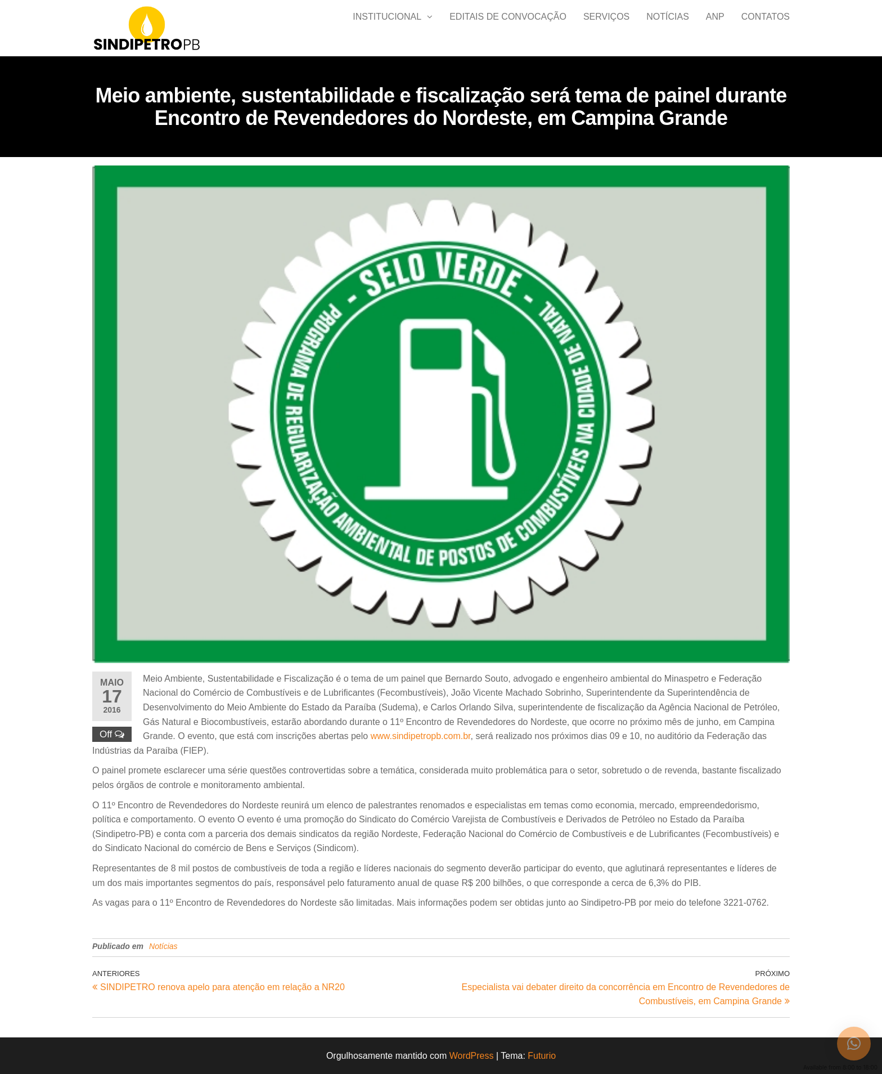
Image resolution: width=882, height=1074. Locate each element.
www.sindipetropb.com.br (421, 736)
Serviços (606, 28)
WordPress (471, 1055)
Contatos (765, 28)
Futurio (542, 1055)
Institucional (387, 28)
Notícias (667, 28)
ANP (715, 28)
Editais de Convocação (507, 28)
